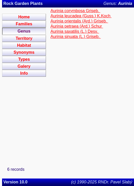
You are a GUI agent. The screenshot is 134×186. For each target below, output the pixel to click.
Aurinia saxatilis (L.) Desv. (75, 31)
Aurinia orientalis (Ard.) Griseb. (79, 21)
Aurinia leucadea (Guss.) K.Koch (81, 16)
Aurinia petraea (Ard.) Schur (77, 26)
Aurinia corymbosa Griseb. (75, 11)
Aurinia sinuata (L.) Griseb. (76, 36)
